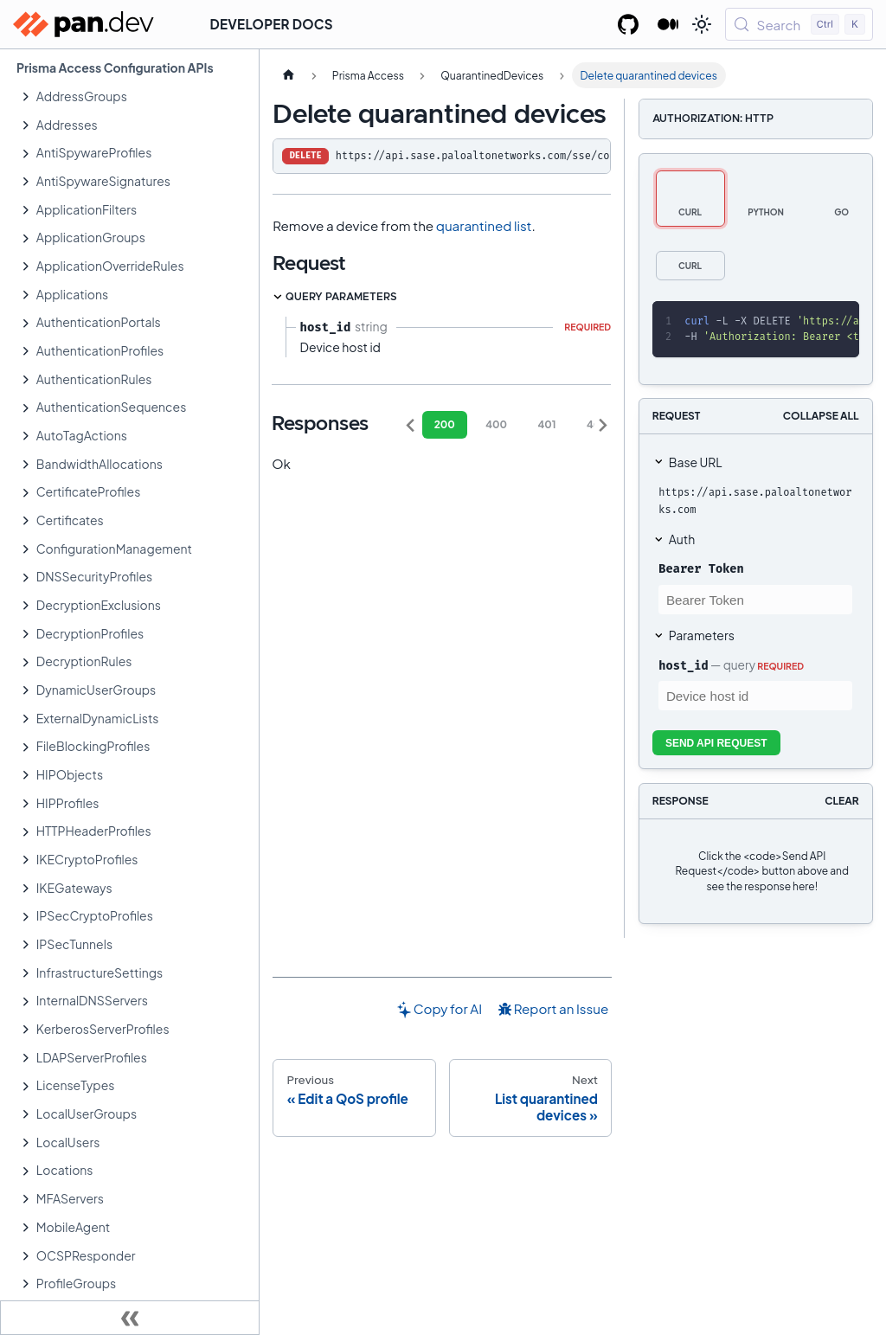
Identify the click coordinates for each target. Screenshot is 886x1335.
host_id (683, 665)
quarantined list (484, 225)
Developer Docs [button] (271, 24)
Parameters (702, 635)
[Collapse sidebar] (130, 1317)
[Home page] (288, 75)
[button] (138, 96)
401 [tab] (546, 424)
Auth (682, 539)
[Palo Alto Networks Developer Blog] (668, 24)
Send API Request (716, 743)
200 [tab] (444, 424)
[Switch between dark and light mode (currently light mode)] (702, 24)
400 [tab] (496, 424)
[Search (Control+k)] (799, 24)
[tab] (690, 198)
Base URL (695, 462)
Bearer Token (700, 568)
